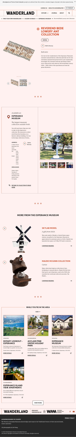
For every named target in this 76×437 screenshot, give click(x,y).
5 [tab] (58, 157)
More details (7, 353)
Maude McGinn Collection (56, 261)
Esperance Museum (45, 18)
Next (30, 83)
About (62, 13)
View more (38, 403)
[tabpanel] (19, 51)
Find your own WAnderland (12, 18)
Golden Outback (29, 18)
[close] (75, 1)
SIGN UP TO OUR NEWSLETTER (56, 8)
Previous (8, 83)
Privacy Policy (70, 418)
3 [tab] (19, 77)
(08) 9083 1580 (17, 153)
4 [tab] (20, 77)
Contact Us (44, 8)
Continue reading (48, 246)
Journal (54, 13)
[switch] (69, 13)
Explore (43, 13)
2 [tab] (18, 77)
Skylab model (49, 228)
